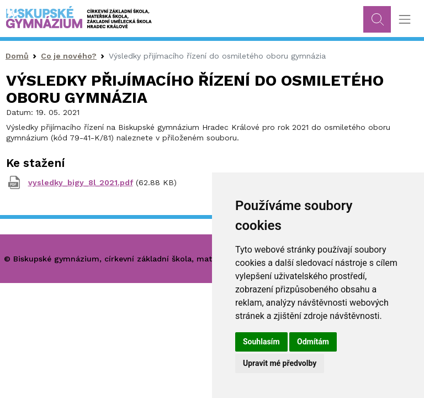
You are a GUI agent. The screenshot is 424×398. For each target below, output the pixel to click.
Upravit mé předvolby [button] (279, 363)
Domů (17, 55)
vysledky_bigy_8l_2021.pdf (80, 182)
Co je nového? (69, 55)
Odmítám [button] (313, 341)
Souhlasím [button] (261, 341)
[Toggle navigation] (404, 19)
